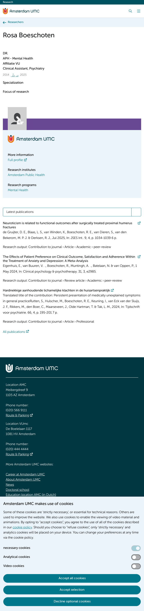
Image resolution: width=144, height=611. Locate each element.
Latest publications (20, 212)
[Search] (130, 11)
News (10, 485)
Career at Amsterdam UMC (25, 474)
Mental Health (18, 190)
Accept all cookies (72, 578)
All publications (14, 332)
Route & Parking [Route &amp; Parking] (17, 415)
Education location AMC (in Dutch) (31, 495)
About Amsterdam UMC (23, 479)
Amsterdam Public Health (26, 175)
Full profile (15, 160)
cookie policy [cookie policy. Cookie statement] (22, 527)
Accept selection (72, 590)
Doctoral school (17, 490)
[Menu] (138, 11)
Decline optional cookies (72, 601)
